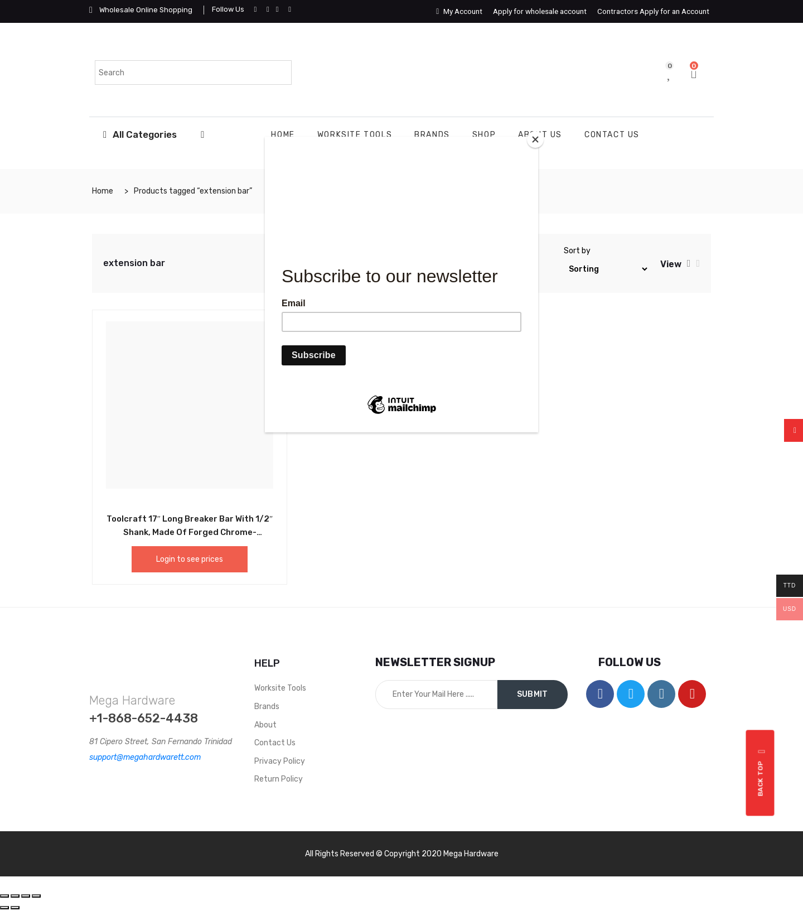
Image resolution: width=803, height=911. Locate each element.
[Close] (535, 139)
